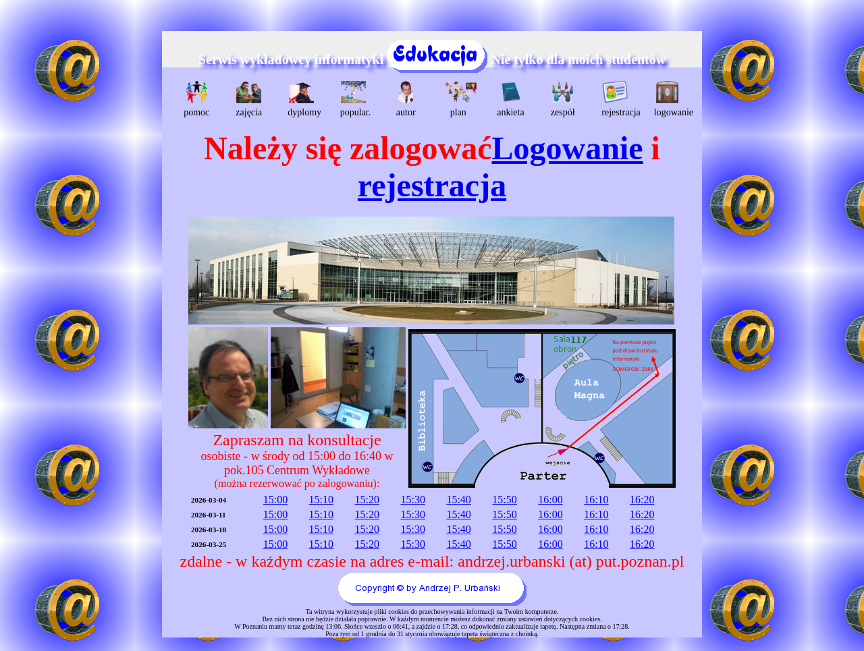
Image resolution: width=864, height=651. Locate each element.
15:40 (458, 499)
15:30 (412, 499)
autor (406, 99)
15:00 (275, 499)
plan (460, 99)
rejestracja (616, 99)
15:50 (504, 499)
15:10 (321, 499)
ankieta (510, 99)
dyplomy (303, 99)
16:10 (596, 499)
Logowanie (567, 148)
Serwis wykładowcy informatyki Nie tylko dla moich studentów (432, 59)
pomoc (196, 99)
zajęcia (249, 99)
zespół (563, 99)
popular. (355, 99)
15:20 (367, 499)
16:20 (642, 499)
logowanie (669, 99)
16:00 (550, 499)
